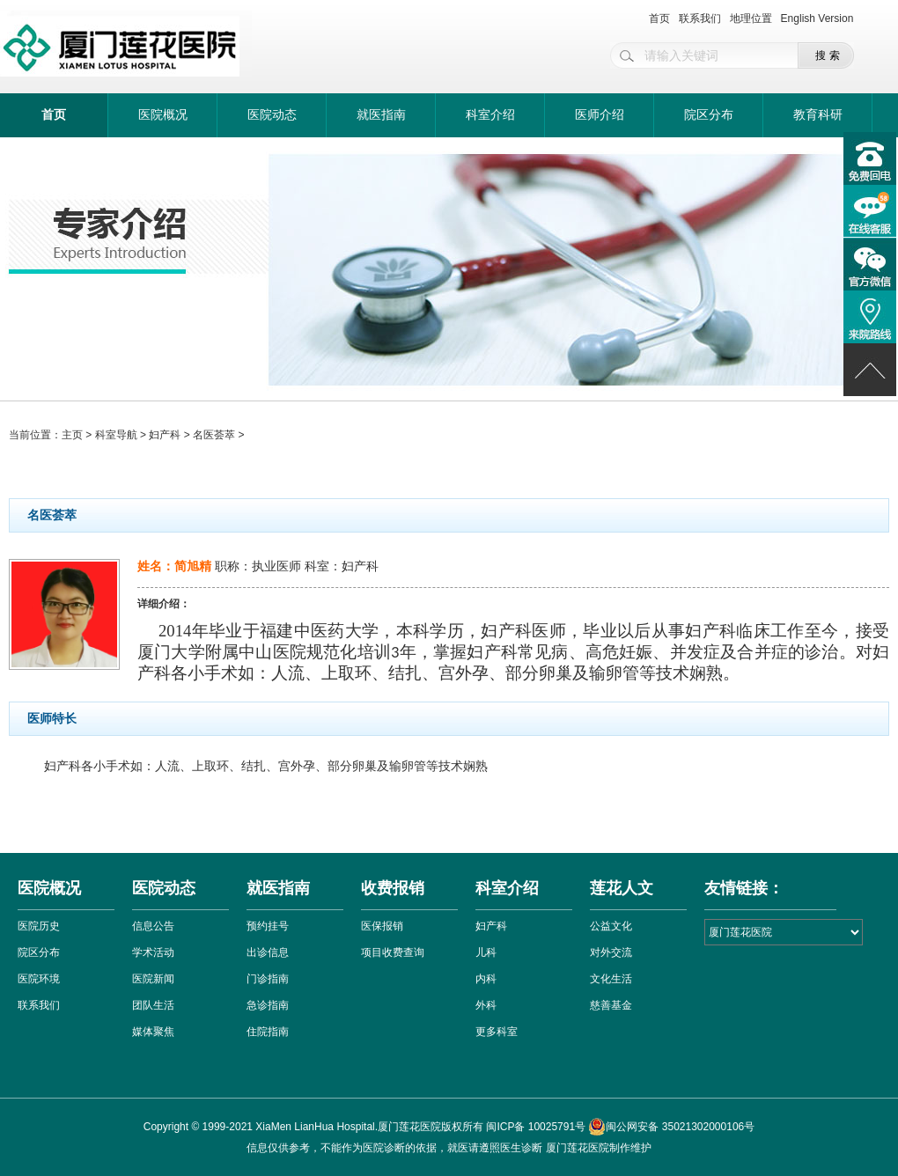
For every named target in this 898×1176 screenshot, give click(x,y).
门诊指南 (268, 979)
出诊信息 (268, 952)
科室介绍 (490, 114)
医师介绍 (599, 114)
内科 (486, 979)
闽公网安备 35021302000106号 (671, 1127)
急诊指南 (268, 1005)
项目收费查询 (392, 952)
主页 (72, 435)
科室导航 (116, 435)
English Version (817, 18)
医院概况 (163, 114)
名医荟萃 (214, 435)
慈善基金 (611, 1005)
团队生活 (153, 1005)
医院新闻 (153, 979)
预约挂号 (268, 926)
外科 (486, 1005)
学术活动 (153, 952)
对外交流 (611, 952)
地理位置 (751, 18)
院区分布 (708, 114)
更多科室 (496, 1031)
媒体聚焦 (153, 1031)
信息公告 (153, 926)
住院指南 (268, 1031)
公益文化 (611, 926)
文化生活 (611, 979)
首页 (659, 18)
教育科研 (818, 114)
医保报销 (382, 926)
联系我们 (700, 18)
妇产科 (164, 435)
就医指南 (381, 114)
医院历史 (39, 926)
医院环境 (39, 979)
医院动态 (272, 114)
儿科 (486, 952)
